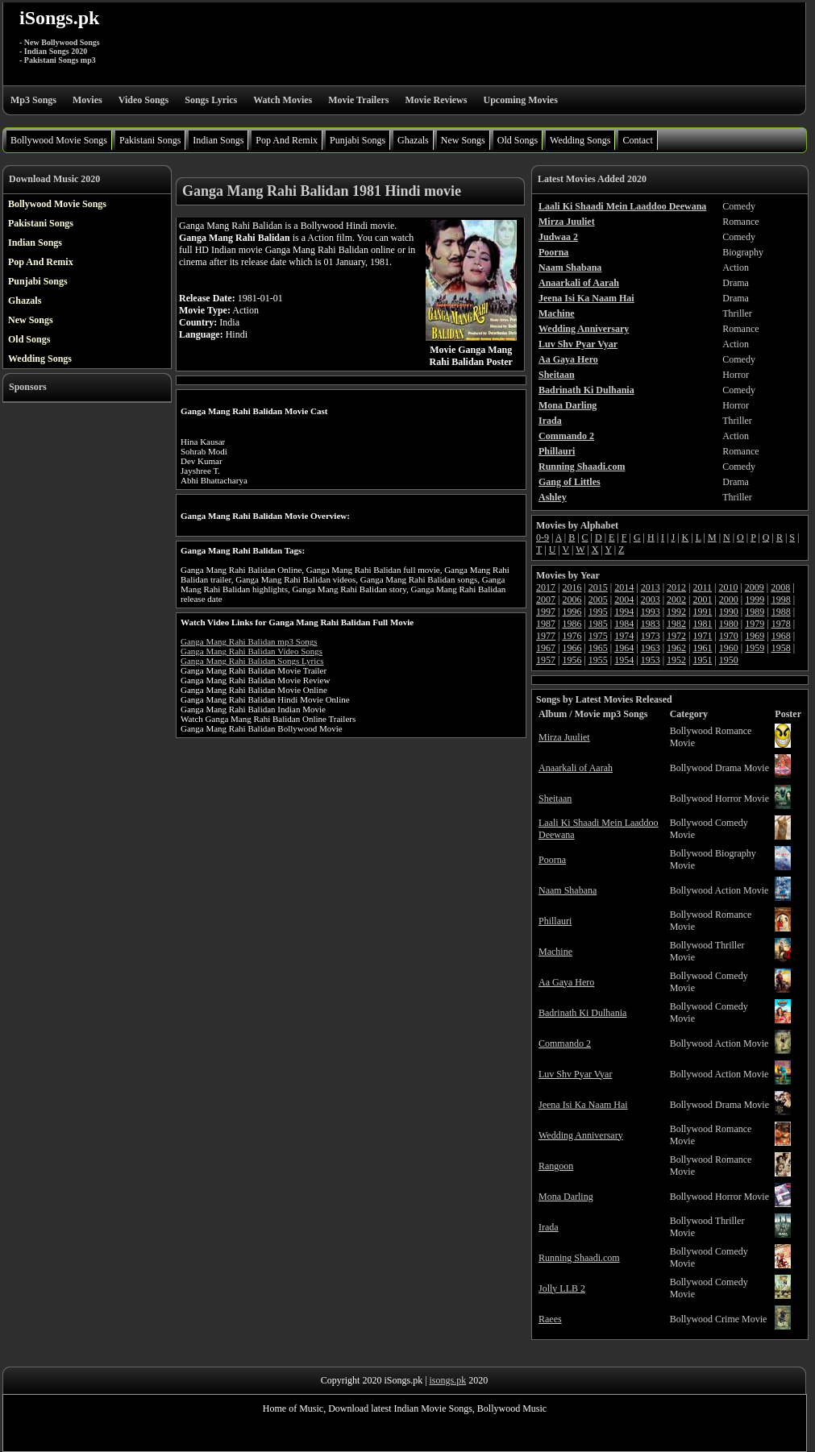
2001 (702, 599)
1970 (728, 635)
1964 (624, 647)
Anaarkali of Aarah (575, 768)
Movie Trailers (358, 100)
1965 (598, 647)
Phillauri (555, 921)
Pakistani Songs (150, 140)
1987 (545, 623)
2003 (650, 599)
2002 (676, 599)
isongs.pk (448, 1380)
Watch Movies (282, 100)
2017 (545, 587)
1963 (650, 647)
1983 (650, 623)
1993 (650, 611)
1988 (781, 611)
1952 (676, 660)
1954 (624, 660)
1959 (754, 647)
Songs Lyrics (211, 100)
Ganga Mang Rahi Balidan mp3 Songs (249, 641)
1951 (702, 660)
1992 (676, 611)
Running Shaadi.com (579, 1257)
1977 (545, 635)
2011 (702, 587)
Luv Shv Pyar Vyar (575, 1074)
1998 (781, 599)
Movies (87, 100)
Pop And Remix (287, 140)
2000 (728, 599)
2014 (624, 587)
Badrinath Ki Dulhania (582, 1012)
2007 (545, 599)
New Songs (463, 140)
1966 (571, 647)
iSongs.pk (59, 17)
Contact (637, 140)
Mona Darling (565, 1196)
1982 (676, 623)
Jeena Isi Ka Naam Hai (583, 1104)
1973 (650, 635)
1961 (702, 647)
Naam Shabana (567, 890)
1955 (598, 660)
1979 (754, 623)
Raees (550, 1319)
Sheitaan (555, 798)
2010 (728, 587)
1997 (545, 611)
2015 (598, 587)
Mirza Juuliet (564, 737)
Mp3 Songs (33, 100)
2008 (780, 587)
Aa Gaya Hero (566, 982)
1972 (676, 635)
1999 (754, 599)
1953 (650, 660)
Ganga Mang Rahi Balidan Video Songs (251, 651)
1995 (598, 611)
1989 (754, 611)
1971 (702, 635)
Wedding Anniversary (580, 1135)
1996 (571, 611)
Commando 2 (564, 1043)
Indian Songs (218, 140)
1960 (728, 647)
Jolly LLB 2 (561, 1288)
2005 (598, 599)
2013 (650, 587)
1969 (754, 635)
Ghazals (413, 140)
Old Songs (517, 140)
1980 (728, 623)
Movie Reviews (436, 100)
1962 (676, 647)
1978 (781, 623)
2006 (571, 599)
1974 (624, 635)
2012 (676, 587)
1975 (598, 635)
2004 (624, 599)
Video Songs (144, 100)
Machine (555, 951)
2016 (571, 587)
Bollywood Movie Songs (58, 140)
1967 (545, 647)
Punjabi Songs (357, 140)
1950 (728, 660)
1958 (781, 647)
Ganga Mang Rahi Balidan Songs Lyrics (252, 661)
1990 (728, 611)
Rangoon (555, 1166)
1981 (702, 623)
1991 (702, 611)
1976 (571, 635)
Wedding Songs (580, 140)
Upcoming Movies (520, 100)
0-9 (542, 537)
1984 (624, 623)
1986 (571, 623)
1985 (598, 623)
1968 (781, 635)
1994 (624, 611)
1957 (545, 660)
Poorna (552, 859)
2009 (754, 587)
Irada (548, 1227)
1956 (571, 660)
